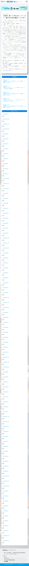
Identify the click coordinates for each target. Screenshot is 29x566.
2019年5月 (6, 510)
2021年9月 (6, 372)
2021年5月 (6, 391)
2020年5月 (6, 451)
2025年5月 (6, 153)
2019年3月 (6, 520)
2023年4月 (6, 277)
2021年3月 (6, 401)
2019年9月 (6, 491)
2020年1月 (6, 471)
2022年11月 (6, 302)
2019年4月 (6, 515)
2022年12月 (6, 297)
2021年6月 (6, 386)
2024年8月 (6, 198)
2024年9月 (6, 193)
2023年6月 (6, 267)
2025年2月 (6, 168)
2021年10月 (6, 367)
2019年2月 (6, 525)
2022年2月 (6, 347)
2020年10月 (6, 426)
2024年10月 (6, 188)
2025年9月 (6, 134)
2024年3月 (6, 223)
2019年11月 (6, 481)
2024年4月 (6, 218)
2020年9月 (6, 431)
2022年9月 (6, 312)
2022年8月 (6, 317)
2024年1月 (6, 233)
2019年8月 (6, 496)
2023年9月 (6, 253)
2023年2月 (6, 287)
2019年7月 (6, 501)
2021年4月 (6, 396)
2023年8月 (6, 258)
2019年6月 (6, 505)
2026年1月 (6, 114)
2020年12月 (6, 416)
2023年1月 (6, 292)
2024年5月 (6, 213)
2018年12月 (6, 535)
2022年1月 (6, 352)
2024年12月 (6, 178)
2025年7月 (6, 143)
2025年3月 (6, 163)
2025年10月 (6, 129)
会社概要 (6, 561)
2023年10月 (6, 248)
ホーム (5, 557)
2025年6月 (6, 148)
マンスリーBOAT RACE (9, 560)
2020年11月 (6, 421)
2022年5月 (6, 332)
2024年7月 (6, 203)
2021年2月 (6, 406)
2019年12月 (6, 476)
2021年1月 (6, 411)
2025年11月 (6, 124)
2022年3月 (6, 342)
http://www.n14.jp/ (8, 70)
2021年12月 (6, 357)
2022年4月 (6, 337)
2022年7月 (6, 322)
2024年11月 (6, 183)
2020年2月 (6, 466)
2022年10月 (6, 307)
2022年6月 (6, 327)
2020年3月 (6, 461)
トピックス (6, 558)
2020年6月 (6, 446)
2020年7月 (6, 441)
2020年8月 (6, 436)
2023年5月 (6, 272)
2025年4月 (6, 158)
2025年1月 (6, 173)
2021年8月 (6, 377)
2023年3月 (6, 282)
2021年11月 (6, 362)
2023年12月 (6, 238)
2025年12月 (6, 119)
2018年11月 (6, 540)
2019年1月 (6, 530)
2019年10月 (6, 486)
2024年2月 (6, 228)
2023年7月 (6, 262)
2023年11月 (6, 243)
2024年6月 (6, 208)
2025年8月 (6, 138)
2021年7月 (6, 381)
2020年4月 (6, 456)
